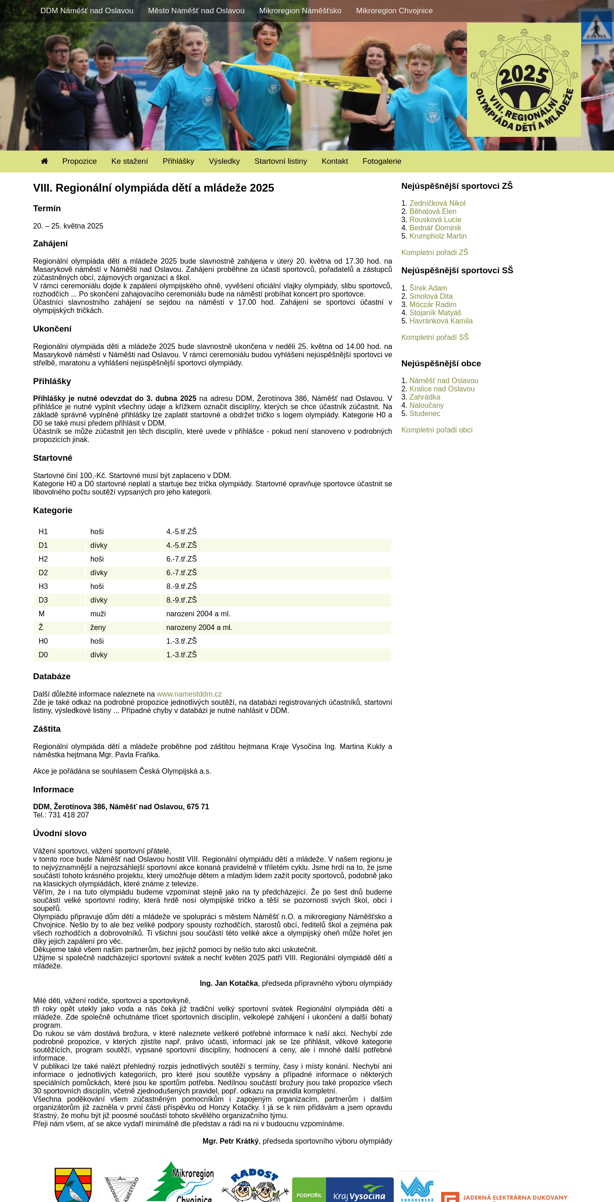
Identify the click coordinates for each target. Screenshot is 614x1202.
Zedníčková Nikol (437, 203)
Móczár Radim (433, 304)
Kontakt (335, 161)
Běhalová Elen (433, 211)
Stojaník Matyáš (435, 313)
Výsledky (224, 161)
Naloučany (426, 405)
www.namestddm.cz (189, 694)
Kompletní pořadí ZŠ (434, 252)
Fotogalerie (381, 161)
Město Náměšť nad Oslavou (196, 10)
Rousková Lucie (435, 220)
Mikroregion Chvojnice (394, 10)
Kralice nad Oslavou (442, 389)
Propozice (80, 161)
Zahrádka (425, 397)
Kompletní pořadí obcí (437, 430)
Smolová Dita (431, 296)
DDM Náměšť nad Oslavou (87, 10)
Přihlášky (178, 161)
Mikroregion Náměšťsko (300, 10)
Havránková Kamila (441, 321)
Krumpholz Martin (438, 236)
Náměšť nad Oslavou (443, 381)
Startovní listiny (280, 161)
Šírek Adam (428, 288)
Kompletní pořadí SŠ (435, 337)
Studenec (425, 413)
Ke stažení (129, 161)
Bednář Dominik (435, 228)
